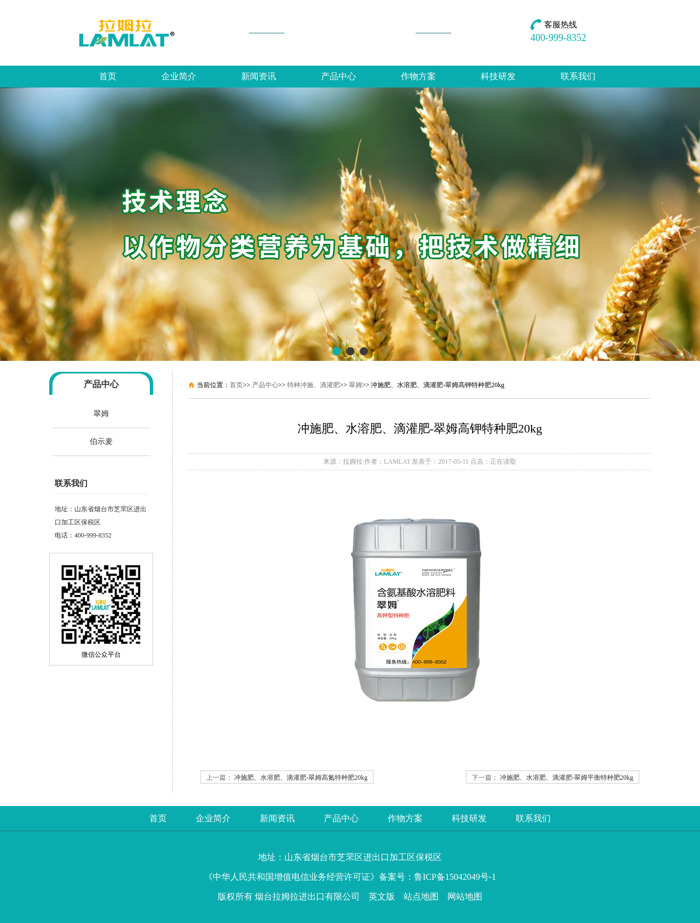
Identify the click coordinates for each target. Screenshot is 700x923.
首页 (107, 76)
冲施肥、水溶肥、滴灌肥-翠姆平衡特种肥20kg (566, 777)
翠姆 (101, 414)
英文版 (382, 896)
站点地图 (421, 896)
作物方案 (418, 76)
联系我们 (578, 76)
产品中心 (338, 76)
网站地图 (464, 896)
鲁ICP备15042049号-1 (455, 876)
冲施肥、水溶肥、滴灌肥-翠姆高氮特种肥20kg (301, 777)
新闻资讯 (258, 76)
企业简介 (178, 76)
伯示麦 (101, 441)
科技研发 (498, 76)
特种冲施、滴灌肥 (313, 385)
